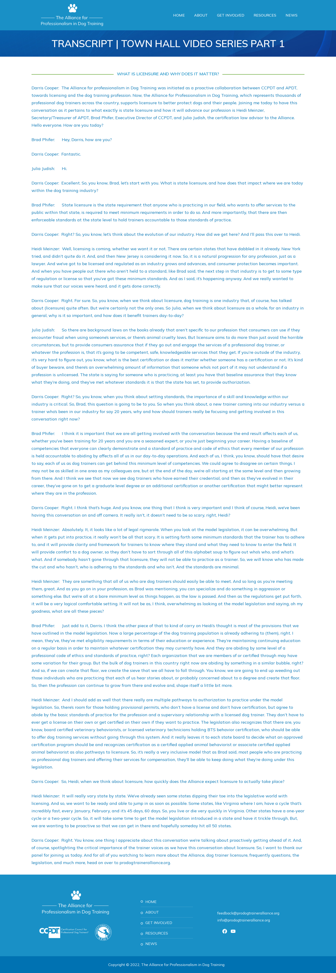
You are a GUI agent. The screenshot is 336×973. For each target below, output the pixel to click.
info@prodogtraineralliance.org (243, 920)
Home (179, 15)
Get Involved (230, 15)
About (201, 15)
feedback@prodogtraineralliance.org (248, 913)
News (292, 15)
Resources (265, 15)
